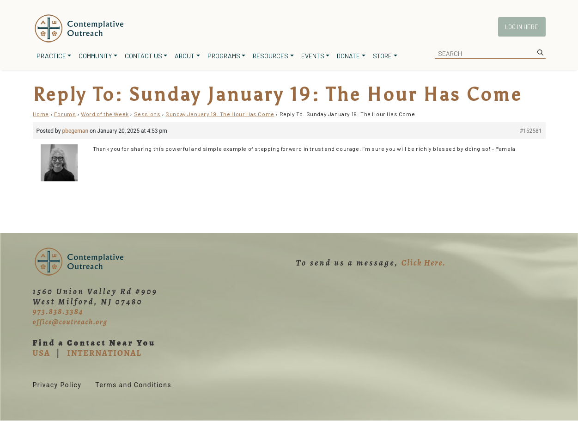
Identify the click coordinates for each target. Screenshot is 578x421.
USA (41, 353)
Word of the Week (105, 114)
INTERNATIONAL (104, 353)
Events (312, 56)
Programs (223, 56)
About (185, 56)
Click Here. (424, 262)
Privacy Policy (57, 385)
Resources (270, 56)
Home (41, 114)
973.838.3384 (58, 311)
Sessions (147, 114)
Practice (51, 56)
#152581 (531, 131)
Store (382, 56)
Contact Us (143, 56)
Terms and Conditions (133, 385)
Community (95, 56)
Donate (348, 56)
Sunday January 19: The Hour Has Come (219, 114)
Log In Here (521, 27)
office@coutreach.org (70, 322)
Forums (65, 114)
